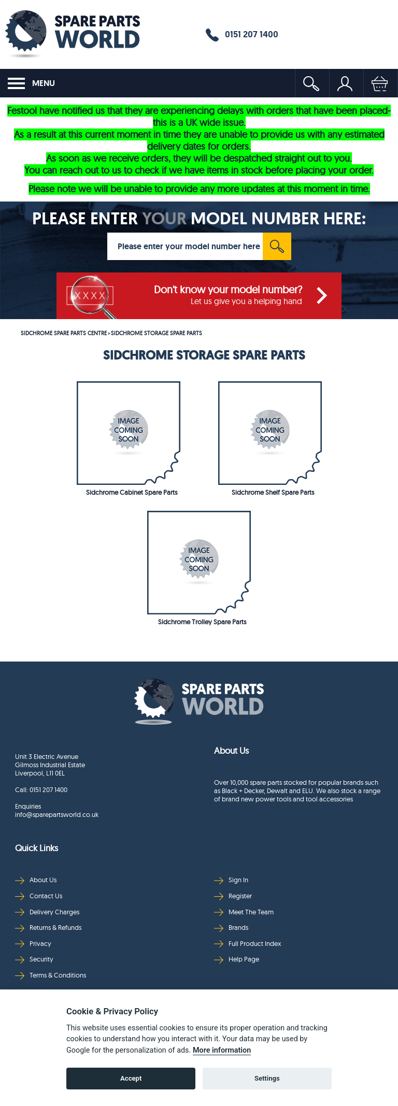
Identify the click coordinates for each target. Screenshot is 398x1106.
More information (222, 1050)
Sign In (231, 879)
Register (233, 896)
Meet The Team (244, 912)
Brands (231, 927)
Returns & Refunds (48, 927)
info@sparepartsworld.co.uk (56, 814)
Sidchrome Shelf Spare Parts (273, 492)
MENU (31, 83)
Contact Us (38, 896)
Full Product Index (247, 943)
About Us (35, 879)
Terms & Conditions (50, 975)
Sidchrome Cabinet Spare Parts (131, 492)
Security (34, 959)
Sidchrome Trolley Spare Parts (202, 621)
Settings (267, 1078)
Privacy (33, 943)
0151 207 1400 (242, 34)
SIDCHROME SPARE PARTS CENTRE (64, 333)
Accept (130, 1078)
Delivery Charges (47, 912)
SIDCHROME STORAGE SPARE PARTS (156, 333)
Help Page (236, 959)
